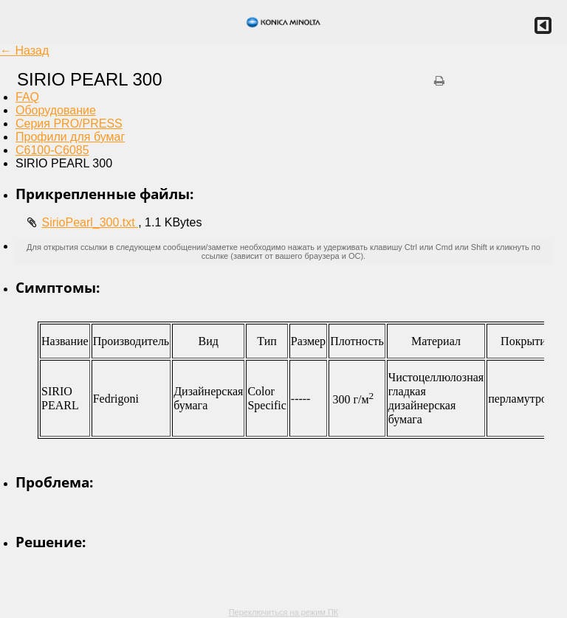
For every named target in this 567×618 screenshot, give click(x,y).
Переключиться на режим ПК (284, 612)
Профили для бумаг (70, 137)
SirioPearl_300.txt (89, 222)
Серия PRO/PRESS (69, 123)
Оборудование (56, 110)
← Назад (24, 50)
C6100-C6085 (52, 150)
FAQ (27, 97)
